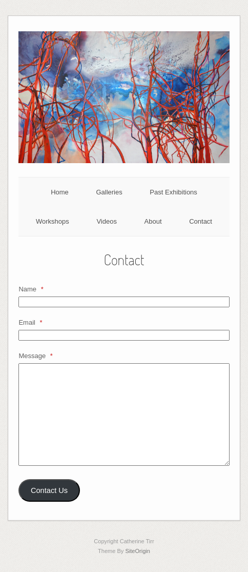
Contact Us (49, 490)
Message (35, 356)
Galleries (109, 192)
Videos (106, 221)
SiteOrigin (137, 551)
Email (30, 322)
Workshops (52, 221)
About (153, 221)
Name (30, 289)
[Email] (123, 335)
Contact (200, 221)
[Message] (123, 414)
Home (60, 192)
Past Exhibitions (173, 192)
